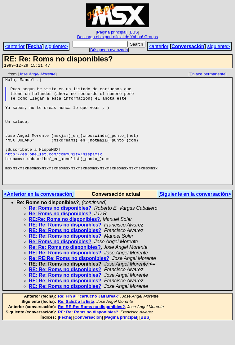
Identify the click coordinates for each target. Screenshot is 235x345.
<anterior (15, 46)
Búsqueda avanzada (109, 49)
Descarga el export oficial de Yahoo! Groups (117, 36)
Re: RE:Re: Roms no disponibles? (69, 280)
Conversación (187, 46)
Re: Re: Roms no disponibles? (65, 269)
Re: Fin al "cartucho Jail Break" (89, 318)
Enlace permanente (208, 75)
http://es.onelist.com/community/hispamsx (53, 170)
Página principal (111, 32)
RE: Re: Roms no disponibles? (65, 247)
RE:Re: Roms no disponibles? (64, 241)
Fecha (35, 46)
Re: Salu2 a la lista (76, 323)
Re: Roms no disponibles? (60, 230)
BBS (134, 32)
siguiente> (56, 46)
